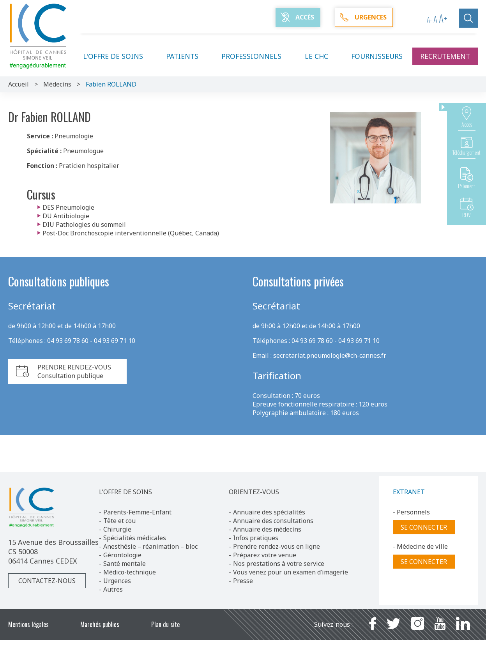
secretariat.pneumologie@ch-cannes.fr (329, 355)
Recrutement (445, 56)
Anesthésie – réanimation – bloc (150, 546)
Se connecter (424, 527)
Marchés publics (99, 624)
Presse (243, 580)
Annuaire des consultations (273, 520)
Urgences (117, 580)
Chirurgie (117, 529)
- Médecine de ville (420, 546)
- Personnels (411, 512)
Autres (113, 589)
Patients (187, 56)
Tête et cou (119, 520)
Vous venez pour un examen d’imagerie (290, 572)
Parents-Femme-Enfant (137, 512)
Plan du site (165, 624)
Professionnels (256, 56)
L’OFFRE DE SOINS (125, 492)
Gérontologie (122, 555)
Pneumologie (74, 136)
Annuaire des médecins (267, 529)
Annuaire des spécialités (269, 512)
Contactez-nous (47, 580)
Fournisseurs (377, 56)
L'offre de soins (117, 56)
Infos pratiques (255, 538)
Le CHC (321, 56)
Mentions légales (28, 624)
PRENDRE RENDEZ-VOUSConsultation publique (74, 371)
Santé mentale (124, 563)
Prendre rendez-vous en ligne (276, 546)
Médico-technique (129, 572)
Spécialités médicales (134, 538)
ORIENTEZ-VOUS (254, 492)
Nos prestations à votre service (278, 563)
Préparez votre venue (264, 555)
